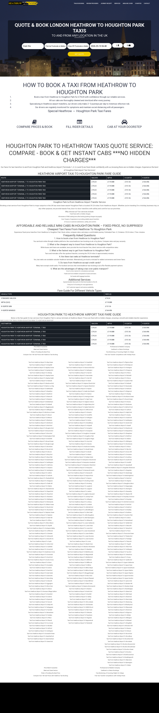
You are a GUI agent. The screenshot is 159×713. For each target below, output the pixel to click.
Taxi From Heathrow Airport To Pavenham (80, 615)
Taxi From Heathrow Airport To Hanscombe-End (80, 367)
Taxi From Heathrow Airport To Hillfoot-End (80, 409)
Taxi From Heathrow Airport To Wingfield (120, 623)
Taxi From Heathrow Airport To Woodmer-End (120, 639)
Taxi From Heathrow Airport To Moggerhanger (80, 573)
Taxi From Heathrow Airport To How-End (80, 441)
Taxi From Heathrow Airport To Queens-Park (120, 380)
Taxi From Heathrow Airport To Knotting (80, 483)
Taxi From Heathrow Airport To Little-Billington (80, 510)
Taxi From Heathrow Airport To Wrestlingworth (119, 657)
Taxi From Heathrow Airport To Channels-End (41, 488)
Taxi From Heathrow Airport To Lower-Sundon (80, 538)
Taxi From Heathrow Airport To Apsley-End (40, 370)
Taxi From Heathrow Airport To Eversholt (40, 594)
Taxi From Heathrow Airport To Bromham (41, 446)
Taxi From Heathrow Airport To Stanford (119, 478)
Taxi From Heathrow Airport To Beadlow (40, 391)
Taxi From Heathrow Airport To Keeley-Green (80, 457)
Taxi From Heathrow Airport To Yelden (120, 665)
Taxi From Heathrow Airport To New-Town (80, 583)
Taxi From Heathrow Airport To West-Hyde (120, 599)
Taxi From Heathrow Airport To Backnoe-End (41, 383)
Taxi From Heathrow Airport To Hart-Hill (80, 378)
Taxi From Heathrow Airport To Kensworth (80, 473)
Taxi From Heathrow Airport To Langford (80, 486)
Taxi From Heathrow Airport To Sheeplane (120, 433)
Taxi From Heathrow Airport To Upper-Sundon (120, 578)
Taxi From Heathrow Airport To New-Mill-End (80, 581)
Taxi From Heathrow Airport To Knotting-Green (80, 481)
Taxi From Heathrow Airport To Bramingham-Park (41, 436)
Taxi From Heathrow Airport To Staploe (120, 481)
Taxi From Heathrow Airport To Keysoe (80, 478)
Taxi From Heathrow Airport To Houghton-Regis (80, 438)
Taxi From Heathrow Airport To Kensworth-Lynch (80, 470)
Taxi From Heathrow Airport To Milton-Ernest (80, 570)
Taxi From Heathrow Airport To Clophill (41, 525)
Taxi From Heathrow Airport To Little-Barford (80, 507)
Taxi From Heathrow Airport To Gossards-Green (41, 633)
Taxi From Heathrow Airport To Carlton (41, 473)
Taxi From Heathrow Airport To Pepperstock (80, 620)
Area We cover (128, 3)
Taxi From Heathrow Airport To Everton (41, 596)
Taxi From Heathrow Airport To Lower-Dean (80, 525)
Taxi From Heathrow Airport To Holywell (80, 425)
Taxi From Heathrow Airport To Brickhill (41, 438)
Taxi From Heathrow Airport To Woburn (120, 631)
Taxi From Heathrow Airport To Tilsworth (120, 541)
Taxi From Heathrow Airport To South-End (120, 459)
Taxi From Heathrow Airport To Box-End (40, 433)
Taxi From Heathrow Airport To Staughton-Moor (120, 483)
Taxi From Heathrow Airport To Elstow (41, 589)
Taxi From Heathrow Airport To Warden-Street (120, 586)
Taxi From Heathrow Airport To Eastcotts (41, 575)
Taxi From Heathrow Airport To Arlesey (41, 373)
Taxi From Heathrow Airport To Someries (120, 454)
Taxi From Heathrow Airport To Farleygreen (40, 607)
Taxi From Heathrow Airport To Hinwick (80, 412)
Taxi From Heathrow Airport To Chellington (40, 499)
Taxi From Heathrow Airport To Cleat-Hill (40, 517)
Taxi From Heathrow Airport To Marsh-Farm (80, 544)
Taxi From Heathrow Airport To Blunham (40, 420)
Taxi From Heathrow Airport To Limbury (80, 502)
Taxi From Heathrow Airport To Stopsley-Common (119, 496)
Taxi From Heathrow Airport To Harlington (80, 370)
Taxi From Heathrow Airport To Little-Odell (80, 512)
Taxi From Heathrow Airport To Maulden (80, 549)
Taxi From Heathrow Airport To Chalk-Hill (40, 483)
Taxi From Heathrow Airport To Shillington (120, 441)
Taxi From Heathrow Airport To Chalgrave (41, 481)
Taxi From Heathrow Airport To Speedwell (120, 465)
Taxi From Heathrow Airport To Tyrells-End (120, 560)
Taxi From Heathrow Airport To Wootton (119, 652)
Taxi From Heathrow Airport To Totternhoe (120, 554)
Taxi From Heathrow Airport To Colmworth (41, 536)
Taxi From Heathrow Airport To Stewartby (120, 491)
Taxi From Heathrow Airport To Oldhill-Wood (80, 607)
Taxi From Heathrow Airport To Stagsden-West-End (120, 467)
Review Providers (92, 3)
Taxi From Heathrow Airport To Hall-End (80, 365)
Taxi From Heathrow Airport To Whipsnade (119, 607)
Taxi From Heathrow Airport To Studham (119, 512)
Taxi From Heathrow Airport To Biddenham (40, 402)
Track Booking (79, 3)
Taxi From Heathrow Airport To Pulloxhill (119, 375)
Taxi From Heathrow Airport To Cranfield (40, 546)
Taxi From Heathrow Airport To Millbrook (80, 562)
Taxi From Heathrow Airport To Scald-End (120, 417)
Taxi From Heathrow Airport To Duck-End (41, 557)
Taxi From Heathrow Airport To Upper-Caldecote (120, 562)
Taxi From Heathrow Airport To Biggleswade (41, 407)
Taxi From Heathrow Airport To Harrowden (80, 375)
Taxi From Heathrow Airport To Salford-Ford (120, 407)
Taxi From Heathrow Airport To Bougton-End (41, 428)
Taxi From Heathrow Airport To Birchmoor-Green (41, 412)
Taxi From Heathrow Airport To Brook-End (41, 449)
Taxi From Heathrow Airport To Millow (80, 565)
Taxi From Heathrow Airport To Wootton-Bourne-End (120, 644)
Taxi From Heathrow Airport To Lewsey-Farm (80, 496)
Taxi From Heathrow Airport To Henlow (80, 394)
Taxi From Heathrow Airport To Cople (40, 541)
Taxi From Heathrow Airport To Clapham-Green (40, 512)
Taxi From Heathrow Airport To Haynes (80, 388)
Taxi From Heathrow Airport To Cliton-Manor (40, 523)
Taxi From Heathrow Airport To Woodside (120, 641)
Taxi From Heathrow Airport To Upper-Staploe (120, 573)
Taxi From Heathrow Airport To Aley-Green (41, 362)
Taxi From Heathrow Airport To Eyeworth (40, 599)
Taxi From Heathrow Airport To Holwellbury (80, 423)
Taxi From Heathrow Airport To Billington (40, 409)
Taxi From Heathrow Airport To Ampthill (40, 365)
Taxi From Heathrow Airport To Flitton (41, 617)
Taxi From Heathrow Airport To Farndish (40, 610)
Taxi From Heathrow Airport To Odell (80, 599)
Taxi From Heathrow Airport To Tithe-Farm (120, 546)
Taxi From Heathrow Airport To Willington (120, 617)
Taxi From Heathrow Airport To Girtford (41, 628)
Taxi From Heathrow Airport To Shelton (120, 438)
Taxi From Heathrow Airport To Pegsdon (80, 617)
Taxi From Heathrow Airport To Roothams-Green (120, 396)
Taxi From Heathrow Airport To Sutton (120, 517)
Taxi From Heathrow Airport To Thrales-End (119, 536)
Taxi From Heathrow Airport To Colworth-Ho (40, 538)
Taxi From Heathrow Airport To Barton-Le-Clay (40, 386)
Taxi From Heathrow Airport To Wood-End (120, 633)
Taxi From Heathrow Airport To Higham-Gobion (80, 402)
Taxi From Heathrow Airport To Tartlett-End (120, 523)
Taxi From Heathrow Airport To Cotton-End (40, 544)
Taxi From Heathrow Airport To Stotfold (119, 504)
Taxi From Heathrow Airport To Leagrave (80, 488)
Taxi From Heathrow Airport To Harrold (80, 373)
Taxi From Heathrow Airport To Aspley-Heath (41, 378)
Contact (147, 3)
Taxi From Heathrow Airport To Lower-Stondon (80, 536)
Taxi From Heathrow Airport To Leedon (80, 491)
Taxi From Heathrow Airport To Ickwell (80, 452)
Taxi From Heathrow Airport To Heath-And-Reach (80, 391)
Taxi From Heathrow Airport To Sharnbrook (119, 428)
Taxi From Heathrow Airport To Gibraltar (40, 625)
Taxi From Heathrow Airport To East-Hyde (41, 573)
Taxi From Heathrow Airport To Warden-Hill (119, 583)
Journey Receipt (106, 3)
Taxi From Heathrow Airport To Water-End (120, 591)
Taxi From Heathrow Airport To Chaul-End (41, 494)
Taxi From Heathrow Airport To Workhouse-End (120, 654)
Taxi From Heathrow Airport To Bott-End (40, 425)
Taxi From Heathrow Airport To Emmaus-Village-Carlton (41, 591)
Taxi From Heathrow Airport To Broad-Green (40, 441)
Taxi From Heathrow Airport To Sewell (120, 425)
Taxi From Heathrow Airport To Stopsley (119, 499)
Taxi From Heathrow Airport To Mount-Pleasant (80, 578)
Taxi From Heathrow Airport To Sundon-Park (120, 515)
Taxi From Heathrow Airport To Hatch (80, 380)
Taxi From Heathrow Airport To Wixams (120, 628)
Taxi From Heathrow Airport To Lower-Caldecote (80, 523)
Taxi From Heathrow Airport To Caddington (40, 462)
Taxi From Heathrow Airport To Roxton (120, 402)
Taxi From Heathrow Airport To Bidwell (41, 404)
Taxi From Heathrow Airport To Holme (80, 420)
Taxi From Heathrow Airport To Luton (80, 541)
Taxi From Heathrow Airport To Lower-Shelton (80, 533)
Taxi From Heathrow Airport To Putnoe (120, 378)
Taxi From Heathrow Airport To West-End (120, 596)
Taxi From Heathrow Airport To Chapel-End (40, 491)
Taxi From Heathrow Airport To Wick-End (120, 610)
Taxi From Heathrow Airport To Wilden (120, 615)
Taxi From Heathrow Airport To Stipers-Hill (120, 494)
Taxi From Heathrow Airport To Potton (120, 373)
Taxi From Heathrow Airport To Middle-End (80, 557)
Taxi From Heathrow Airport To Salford (120, 409)
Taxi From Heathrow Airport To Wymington (119, 662)
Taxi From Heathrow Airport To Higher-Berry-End (80, 404)
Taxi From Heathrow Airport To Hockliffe (80, 415)
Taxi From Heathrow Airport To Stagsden (120, 470)
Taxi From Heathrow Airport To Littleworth (80, 520)
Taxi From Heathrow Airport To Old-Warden (80, 604)
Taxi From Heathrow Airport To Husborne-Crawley (80, 446)
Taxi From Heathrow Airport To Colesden (41, 533)
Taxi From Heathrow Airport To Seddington (119, 420)
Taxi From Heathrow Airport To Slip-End (119, 449)
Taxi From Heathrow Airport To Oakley (80, 596)
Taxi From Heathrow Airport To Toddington (119, 549)
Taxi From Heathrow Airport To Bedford (40, 394)
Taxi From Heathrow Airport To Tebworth (120, 525)
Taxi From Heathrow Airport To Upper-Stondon (119, 575)
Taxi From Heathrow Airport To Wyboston (120, 660)
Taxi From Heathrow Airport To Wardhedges (120, 589)
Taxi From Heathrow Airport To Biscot (41, 415)
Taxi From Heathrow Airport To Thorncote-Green (120, 533)
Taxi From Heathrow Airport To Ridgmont (120, 391)
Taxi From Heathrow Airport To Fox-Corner (41, 623)
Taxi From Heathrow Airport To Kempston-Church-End (80, 459)
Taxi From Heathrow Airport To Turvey (120, 557)
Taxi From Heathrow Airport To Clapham (40, 515)
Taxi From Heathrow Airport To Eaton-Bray (41, 578)
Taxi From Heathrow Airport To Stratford (119, 507)
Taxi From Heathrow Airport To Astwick (40, 380)
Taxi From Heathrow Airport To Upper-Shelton (120, 570)
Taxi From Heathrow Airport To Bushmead (41, 459)
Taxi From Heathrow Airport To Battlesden (41, 388)
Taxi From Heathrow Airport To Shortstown (119, 444)
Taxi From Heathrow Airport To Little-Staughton (80, 515)
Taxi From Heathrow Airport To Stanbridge (120, 473)
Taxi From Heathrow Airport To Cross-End (41, 549)
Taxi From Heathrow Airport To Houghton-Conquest (80, 433)
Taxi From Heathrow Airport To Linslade (80, 504)
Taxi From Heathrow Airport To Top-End (119, 552)
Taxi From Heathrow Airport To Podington (120, 367)
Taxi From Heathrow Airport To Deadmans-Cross (41, 552)
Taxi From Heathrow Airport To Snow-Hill (120, 452)
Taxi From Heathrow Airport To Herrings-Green (80, 396)
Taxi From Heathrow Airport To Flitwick (41, 620)
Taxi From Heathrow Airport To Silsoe (120, 446)
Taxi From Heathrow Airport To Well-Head (120, 594)
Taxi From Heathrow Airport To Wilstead (119, 620)
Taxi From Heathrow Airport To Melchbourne (80, 552)
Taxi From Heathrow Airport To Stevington (120, 488)
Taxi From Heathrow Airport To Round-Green (120, 399)
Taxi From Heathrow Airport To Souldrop (120, 457)
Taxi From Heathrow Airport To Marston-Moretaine (80, 546)
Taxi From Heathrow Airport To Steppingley (119, 486)
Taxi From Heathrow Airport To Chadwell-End (41, 478)
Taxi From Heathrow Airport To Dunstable (41, 565)
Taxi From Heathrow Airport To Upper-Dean (119, 565)
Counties (138, 3)
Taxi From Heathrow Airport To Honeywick (80, 431)
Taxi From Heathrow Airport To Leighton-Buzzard (80, 494)
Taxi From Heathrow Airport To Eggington (41, 583)
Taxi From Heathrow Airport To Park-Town (80, 610)
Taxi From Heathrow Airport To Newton (80, 589)
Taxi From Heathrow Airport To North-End (80, 591)
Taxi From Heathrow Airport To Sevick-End (120, 423)
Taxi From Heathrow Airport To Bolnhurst (41, 423)
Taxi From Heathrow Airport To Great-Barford (41, 636)
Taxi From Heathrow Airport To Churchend (41, 510)
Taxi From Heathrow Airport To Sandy (120, 415)
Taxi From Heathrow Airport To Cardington (40, 470)
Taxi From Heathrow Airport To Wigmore (120, 612)
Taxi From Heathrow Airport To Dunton (41, 567)
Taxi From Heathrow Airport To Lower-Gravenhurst (80, 531)
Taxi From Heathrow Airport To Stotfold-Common (120, 502)
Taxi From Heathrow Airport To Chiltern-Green (41, 504)
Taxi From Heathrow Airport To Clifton (41, 520)
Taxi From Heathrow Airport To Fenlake (41, 615)
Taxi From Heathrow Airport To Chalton (41, 486)
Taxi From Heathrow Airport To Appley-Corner (41, 367)
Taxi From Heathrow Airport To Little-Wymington (80, 517)
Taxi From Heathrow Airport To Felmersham (40, 612)
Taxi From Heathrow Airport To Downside (41, 554)
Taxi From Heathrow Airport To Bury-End (40, 454)
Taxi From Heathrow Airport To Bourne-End (40, 431)
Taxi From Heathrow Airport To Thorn (120, 531)
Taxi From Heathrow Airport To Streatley (119, 510)
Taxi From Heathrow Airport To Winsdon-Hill (120, 625)
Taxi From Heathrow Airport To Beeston (40, 399)
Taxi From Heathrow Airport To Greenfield (80, 362)
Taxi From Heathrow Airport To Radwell (120, 383)
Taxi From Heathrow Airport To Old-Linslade (80, 602)
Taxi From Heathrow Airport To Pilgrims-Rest (120, 362)
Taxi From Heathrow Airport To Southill (120, 462)
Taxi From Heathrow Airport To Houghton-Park (80, 436)
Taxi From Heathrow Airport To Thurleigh (120, 538)
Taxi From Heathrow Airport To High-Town (80, 399)
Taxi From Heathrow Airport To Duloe (40, 562)
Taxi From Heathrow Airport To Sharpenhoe (119, 431)
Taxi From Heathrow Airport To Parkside (80, 612)
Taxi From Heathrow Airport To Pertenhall (80, 623)
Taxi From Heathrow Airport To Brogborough (41, 444)
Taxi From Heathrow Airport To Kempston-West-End (80, 465)
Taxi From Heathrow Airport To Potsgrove (120, 370)
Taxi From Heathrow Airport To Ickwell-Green (80, 449)
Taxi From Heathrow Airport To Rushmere (120, 404)
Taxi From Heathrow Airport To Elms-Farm (41, 586)
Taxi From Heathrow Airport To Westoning (120, 602)
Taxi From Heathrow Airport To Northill (80, 594)
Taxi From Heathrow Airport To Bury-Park (40, 457)
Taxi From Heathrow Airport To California (41, 465)
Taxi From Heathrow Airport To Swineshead (119, 520)
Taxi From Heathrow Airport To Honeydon (80, 428)
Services (117, 3)
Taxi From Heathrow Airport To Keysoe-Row (80, 475)
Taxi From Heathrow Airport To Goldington (40, 631)
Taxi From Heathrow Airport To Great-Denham (41, 639)
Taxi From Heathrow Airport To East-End (40, 570)
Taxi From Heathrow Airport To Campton (40, 467)
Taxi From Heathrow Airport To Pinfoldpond (119, 365)
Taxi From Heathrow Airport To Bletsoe (41, 417)
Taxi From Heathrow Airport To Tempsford (120, 528)
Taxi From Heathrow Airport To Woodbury (120, 636)
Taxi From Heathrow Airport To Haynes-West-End (80, 386)
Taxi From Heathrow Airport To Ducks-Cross (41, 560)
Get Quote (79, 54)
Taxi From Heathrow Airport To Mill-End (80, 560)
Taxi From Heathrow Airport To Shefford (119, 436)
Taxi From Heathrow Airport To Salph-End (120, 412)
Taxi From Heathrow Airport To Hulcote (80, 444)
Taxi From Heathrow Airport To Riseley (120, 394)
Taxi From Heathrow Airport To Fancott (41, 602)
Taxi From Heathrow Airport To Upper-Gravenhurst (119, 567)
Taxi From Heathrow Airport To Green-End (41, 641)
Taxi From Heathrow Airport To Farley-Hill (41, 604)
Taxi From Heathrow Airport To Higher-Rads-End (80, 407)
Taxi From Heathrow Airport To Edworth (40, 581)
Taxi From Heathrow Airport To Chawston (41, 496)
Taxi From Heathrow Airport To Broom (41, 452)
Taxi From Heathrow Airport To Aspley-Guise (41, 375)
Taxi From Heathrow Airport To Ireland (80, 454)
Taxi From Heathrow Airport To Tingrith (120, 544)
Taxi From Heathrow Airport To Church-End (40, 507)
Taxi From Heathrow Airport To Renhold (119, 388)
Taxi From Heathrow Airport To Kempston (80, 467)
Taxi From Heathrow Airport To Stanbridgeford (119, 475)
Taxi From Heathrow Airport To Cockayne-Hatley (41, 528)
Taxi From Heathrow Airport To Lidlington (80, 499)
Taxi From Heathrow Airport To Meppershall (80, 554)
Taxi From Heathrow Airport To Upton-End (120, 581)
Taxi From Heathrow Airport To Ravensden (120, 386)
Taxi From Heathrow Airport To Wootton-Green (119, 649)
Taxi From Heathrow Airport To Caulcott (40, 475)
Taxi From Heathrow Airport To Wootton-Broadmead (120, 646)
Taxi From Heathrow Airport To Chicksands (40, 502)
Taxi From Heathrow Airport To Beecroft (40, 396)
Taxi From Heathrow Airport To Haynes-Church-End (80, 383)
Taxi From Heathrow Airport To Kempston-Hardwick (80, 462)
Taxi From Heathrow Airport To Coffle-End (41, 531)
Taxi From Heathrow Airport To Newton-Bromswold (80, 586)
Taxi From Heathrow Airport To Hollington (80, 417)
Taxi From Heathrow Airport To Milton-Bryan (80, 567)
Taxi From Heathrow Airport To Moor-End (80, 575)
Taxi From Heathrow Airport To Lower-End (80, 528)
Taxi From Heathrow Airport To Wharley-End (119, 604)
